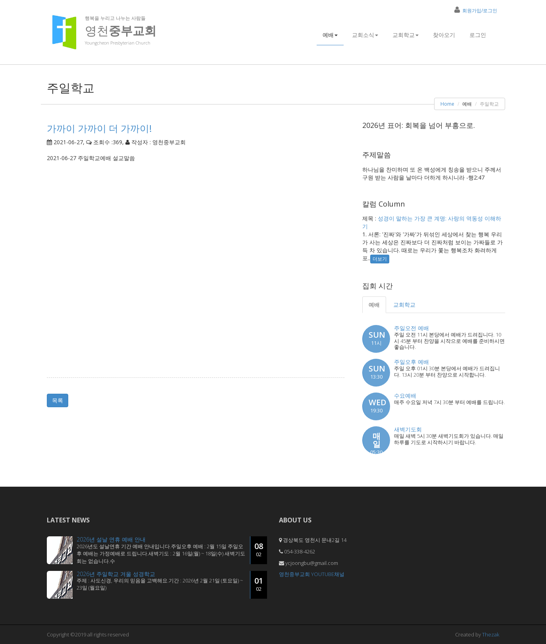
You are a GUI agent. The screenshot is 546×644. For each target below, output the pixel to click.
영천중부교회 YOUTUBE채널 (311, 574)
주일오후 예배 (411, 362)
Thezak (490, 634)
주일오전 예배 (411, 328)
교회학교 (405, 35)
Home (447, 104)
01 (258, 584)
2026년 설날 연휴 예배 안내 (111, 539)
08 (258, 549)
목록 (57, 400)
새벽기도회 (408, 429)
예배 (330, 35)
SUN (377, 338)
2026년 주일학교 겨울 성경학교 (116, 574)
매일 (376, 442)
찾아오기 (444, 35)
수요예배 (405, 395)
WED (377, 405)
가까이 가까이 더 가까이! (99, 128)
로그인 (477, 35)
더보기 (380, 258)
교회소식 (365, 35)
